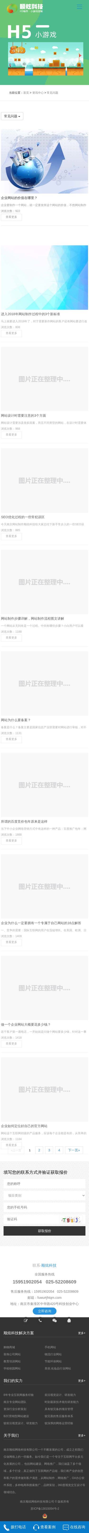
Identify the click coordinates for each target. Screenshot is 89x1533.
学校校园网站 (12, 1368)
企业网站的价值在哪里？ (19, 198)
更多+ (81, 1380)
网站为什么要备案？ (16, 770)
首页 (26, 92)
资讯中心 (38, 92)
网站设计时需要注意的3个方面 (23, 465)
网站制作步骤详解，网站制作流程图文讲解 (32, 668)
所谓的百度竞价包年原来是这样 (24, 871)
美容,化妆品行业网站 (58, 1368)
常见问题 (52, 92)
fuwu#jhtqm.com (49, 1334)
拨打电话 (18, 1528)
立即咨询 (44, 1347)
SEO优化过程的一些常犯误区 (23, 567)
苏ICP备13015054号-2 (45, 1508)
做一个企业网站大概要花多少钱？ (26, 1074)
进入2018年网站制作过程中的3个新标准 (30, 364)
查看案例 (48, 1528)
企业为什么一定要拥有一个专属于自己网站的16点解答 (41, 973)
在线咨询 (77, 1528)
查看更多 (11, 217)
